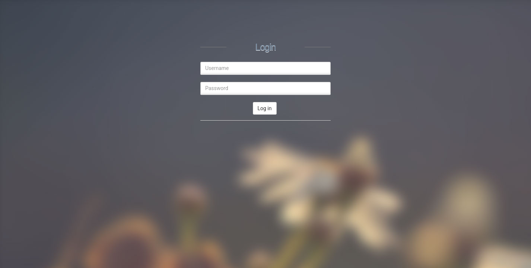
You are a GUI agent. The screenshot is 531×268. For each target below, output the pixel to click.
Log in (265, 108)
